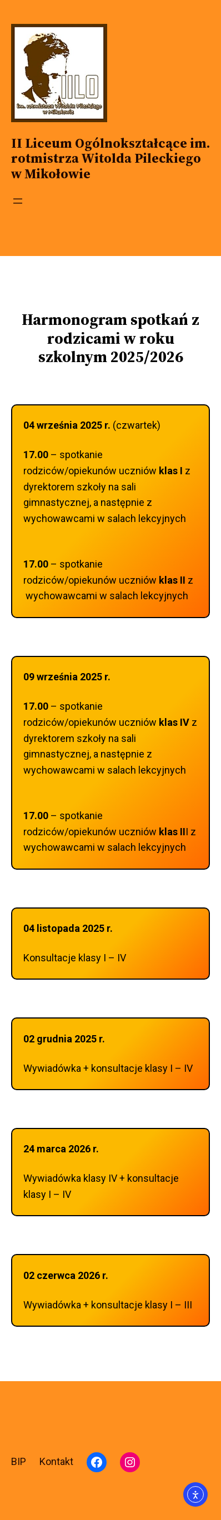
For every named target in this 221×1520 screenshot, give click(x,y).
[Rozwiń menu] (17, 201)
